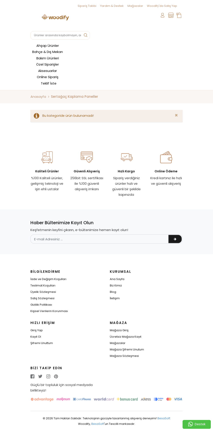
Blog (113, 292)
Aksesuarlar (47, 70)
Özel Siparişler (47, 64)
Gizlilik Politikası (41, 305)
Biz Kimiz (116, 285)
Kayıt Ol (35, 337)
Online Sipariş (47, 77)
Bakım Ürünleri (47, 58)
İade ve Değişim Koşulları (48, 279)
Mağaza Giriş (119, 330)
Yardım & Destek (112, 6)
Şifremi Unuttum (41, 343)
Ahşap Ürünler (47, 45)
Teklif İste (48, 83)
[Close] (176, 115)
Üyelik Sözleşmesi (43, 292)
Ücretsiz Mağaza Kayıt (125, 337)
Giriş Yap (36, 330)
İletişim (115, 298)
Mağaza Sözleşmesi (124, 356)
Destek (197, 424)
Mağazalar (135, 6)
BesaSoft (163, 418)
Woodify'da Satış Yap (162, 6)
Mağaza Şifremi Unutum (127, 349)
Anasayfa (38, 96)
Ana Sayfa (117, 279)
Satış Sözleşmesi (42, 298)
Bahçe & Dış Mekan (47, 51)
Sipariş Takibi (87, 6)
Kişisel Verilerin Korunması (49, 311)
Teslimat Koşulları (42, 285)
